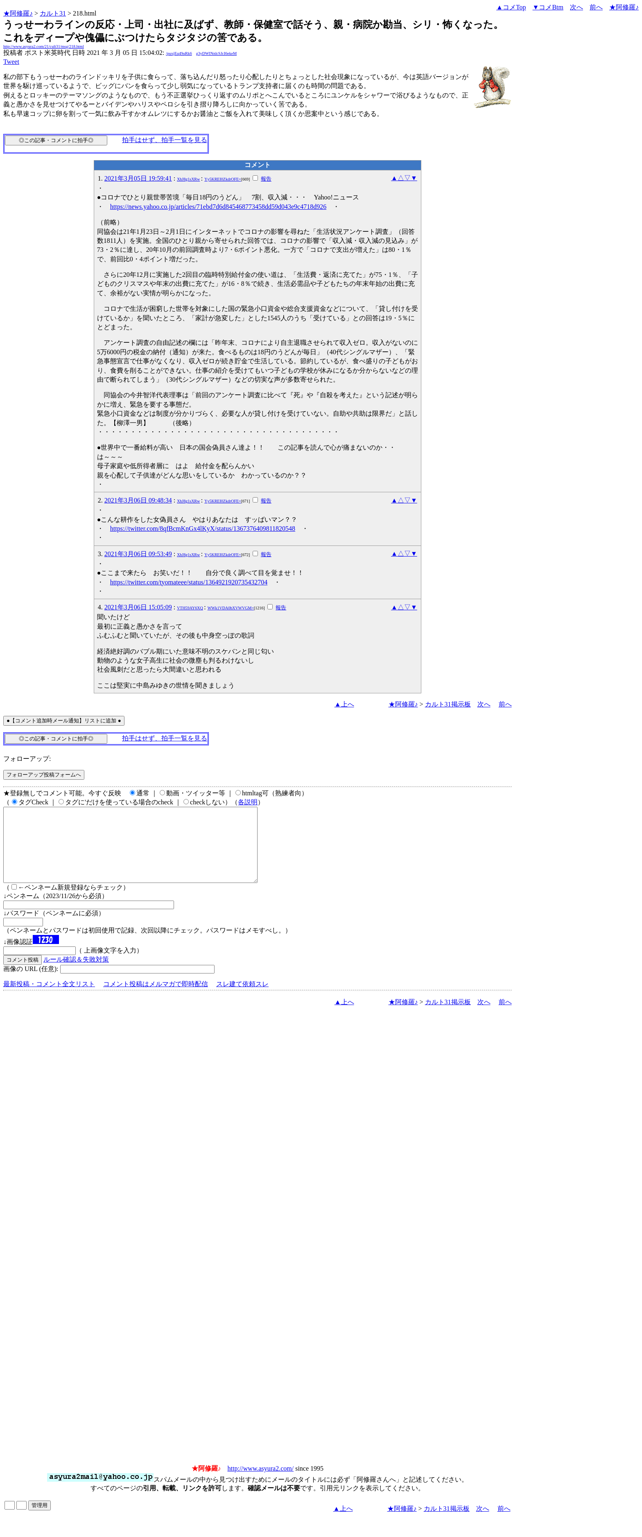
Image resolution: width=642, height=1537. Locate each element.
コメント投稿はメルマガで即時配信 (155, 998)
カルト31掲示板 (448, 704)
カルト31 (53, 13)
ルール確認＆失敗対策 (76, 974)
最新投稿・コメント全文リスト (49, 998)
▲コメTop (511, 7)
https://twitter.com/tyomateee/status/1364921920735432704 (188, 582)
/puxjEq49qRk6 (179, 53)
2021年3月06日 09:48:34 (138, 500)
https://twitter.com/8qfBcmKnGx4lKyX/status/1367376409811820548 (202, 528)
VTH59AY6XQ (190, 608)
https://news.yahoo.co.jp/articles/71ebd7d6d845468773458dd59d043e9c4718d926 (218, 206)
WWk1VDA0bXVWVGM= (231, 608)
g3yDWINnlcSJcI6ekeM (216, 53)
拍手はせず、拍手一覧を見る (164, 139)
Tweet (11, 61)
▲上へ (344, 704)
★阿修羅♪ (18, 13)
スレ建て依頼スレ (242, 998)
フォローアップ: (27, 758)
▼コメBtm (548, 7)
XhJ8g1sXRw (188, 179)
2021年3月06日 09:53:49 (138, 553)
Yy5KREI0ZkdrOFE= (222, 179)
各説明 (248, 802)
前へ (596, 7)
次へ (576, 7)
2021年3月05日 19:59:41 (138, 178)
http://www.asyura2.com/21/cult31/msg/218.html (43, 46)
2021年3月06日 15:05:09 (138, 607)
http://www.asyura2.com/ (261, 1483)
